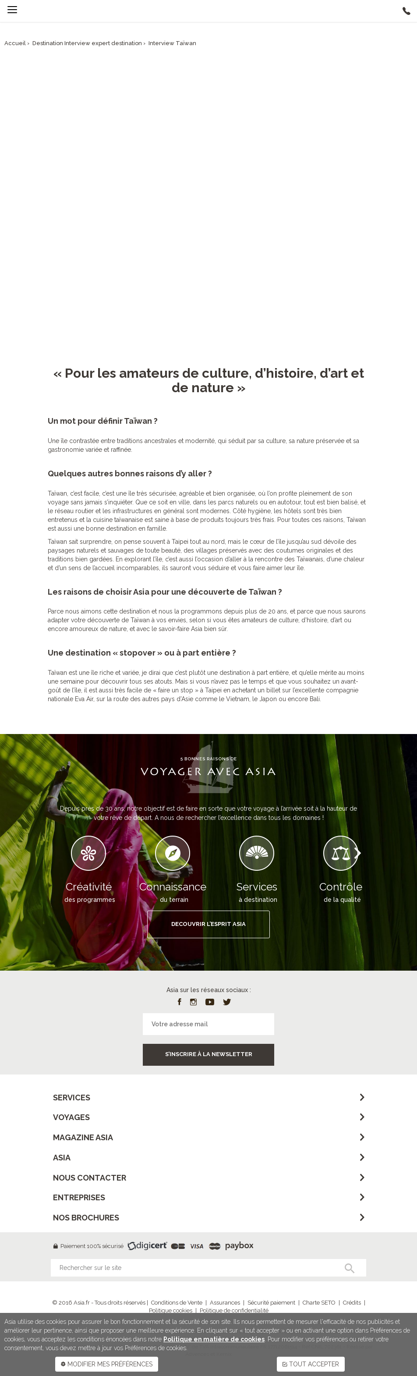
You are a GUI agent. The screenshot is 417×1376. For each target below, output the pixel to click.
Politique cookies (170, 1310)
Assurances (225, 1302)
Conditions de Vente (176, 1302)
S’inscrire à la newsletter (208, 1054)
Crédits (352, 1302)
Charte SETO (319, 1302)
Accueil (15, 43)
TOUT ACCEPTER (311, 1364)
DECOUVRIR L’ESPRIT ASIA (208, 924)
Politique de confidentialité (234, 1310)
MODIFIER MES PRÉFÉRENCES (106, 1364)
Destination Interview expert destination (87, 43)
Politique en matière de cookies (214, 1339)
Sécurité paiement (271, 1302)
